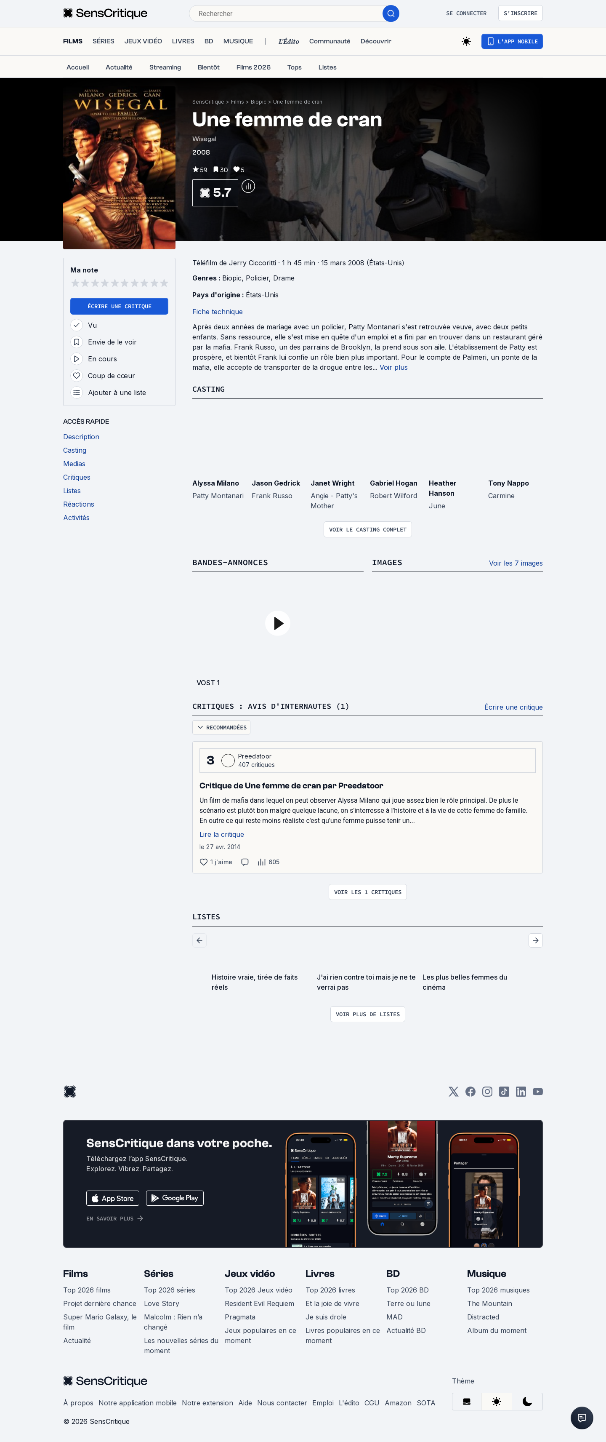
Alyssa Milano (215, 482)
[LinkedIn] (521, 1093)
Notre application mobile (137, 1401)
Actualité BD (406, 1329)
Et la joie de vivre (332, 1302)
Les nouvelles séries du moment (181, 1344)
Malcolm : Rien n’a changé (173, 1320)
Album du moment (496, 1329)
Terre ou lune (408, 1302)
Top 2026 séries (169, 1288)
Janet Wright (333, 482)
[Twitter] (454, 1093)
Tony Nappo (508, 482)
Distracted (483, 1315)
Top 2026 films (87, 1288)
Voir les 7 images (516, 562)
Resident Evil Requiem (259, 1302)
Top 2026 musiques (498, 1288)
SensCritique (208, 102)
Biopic (258, 102)
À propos (78, 1401)
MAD (394, 1315)
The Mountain (489, 1302)
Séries (158, 1272)
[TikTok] (504, 1093)
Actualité (77, 1339)
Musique (486, 1272)
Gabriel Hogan (393, 482)
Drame (284, 278)
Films (237, 102)
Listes (207, 915)
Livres (320, 1272)
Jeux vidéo (250, 1272)
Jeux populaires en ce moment (260, 1334)
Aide (245, 1401)
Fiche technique (217, 311)
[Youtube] (538, 1093)
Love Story (161, 1302)
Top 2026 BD (407, 1288)
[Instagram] (487, 1093)
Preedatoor (254, 755)
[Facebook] (470, 1093)
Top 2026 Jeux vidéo (258, 1288)
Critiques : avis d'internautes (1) (278, 705)
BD (393, 1272)
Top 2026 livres (330, 1288)
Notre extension (207, 1401)
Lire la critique (221, 833)
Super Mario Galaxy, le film (100, 1320)
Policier (257, 278)
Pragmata (240, 1315)
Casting (210, 388)
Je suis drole (326, 1315)
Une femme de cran (297, 102)
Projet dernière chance (99, 1302)
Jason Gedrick (276, 482)
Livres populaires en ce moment (343, 1334)
